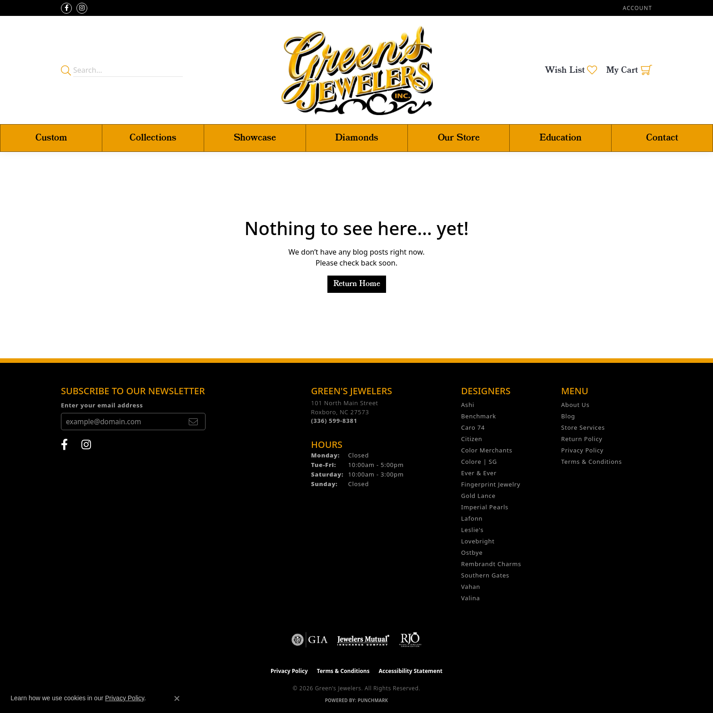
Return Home (356, 284)
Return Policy (582, 439)
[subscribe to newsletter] (193, 421)
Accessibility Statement (410, 671)
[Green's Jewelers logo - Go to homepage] (356, 70)
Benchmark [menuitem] (478, 416)
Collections (153, 138)
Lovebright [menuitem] (478, 541)
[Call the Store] (334, 421)
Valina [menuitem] (470, 598)
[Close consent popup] (177, 698)
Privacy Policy (582, 450)
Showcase (255, 138)
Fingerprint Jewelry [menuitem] (490, 484)
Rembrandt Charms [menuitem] (491, 564)
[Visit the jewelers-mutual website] (363, 639)
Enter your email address (102, 405)
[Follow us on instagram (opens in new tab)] (81, 8)
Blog (568, 416)
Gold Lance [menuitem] (478, 496)
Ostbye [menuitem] (472, 552)
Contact (662, 138)
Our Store (459, 138)
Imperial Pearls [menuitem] (484, 507)
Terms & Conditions (591, 461)
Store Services (583, 427)
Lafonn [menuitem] (471, 518)
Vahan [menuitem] (470, 586)
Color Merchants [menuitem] (486, 450)
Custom (51, 138)
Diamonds (356, 138)
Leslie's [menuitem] (472, 530)
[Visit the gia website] (309, 639)
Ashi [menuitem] (467, 405)
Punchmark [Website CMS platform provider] (373, 700)
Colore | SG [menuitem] (479, 461)
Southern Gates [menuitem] (485, 575)
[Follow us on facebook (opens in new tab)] (66, 8)
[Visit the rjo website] (410, 639)
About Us (575, 405)
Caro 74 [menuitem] (473, 427)
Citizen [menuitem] (471, 439)
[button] (636, 8)
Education (560, 138)
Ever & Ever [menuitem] (479, 473)
